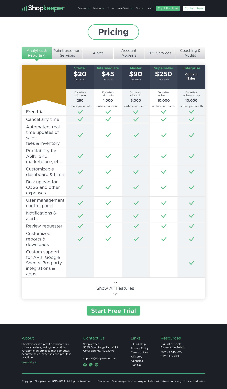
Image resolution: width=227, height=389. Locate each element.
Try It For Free (168, 8)
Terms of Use (139, 352)
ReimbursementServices (67, 53)
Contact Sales (194, 8)
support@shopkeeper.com (100, 358)
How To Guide (170, 356)
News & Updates (171, 351)
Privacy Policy (140, 348)
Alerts (98, 53)
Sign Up (136, 365)
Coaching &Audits (190, 53)
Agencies (137, 361)
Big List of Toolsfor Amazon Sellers (173, 346)
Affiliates (136, 356)
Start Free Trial (113, 311)
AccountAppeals (128, 53)
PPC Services (159, 53)
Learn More (29, 362)
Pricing (110, 8)
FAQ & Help (138, 344)
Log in (150, 8)
